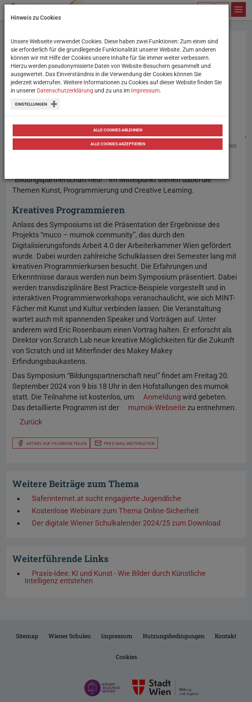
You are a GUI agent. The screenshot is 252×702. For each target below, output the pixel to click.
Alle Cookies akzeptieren (117, 144)
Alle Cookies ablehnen (117, 130)
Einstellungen (31, 104)
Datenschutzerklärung (65, 90)
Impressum (145, 90)
